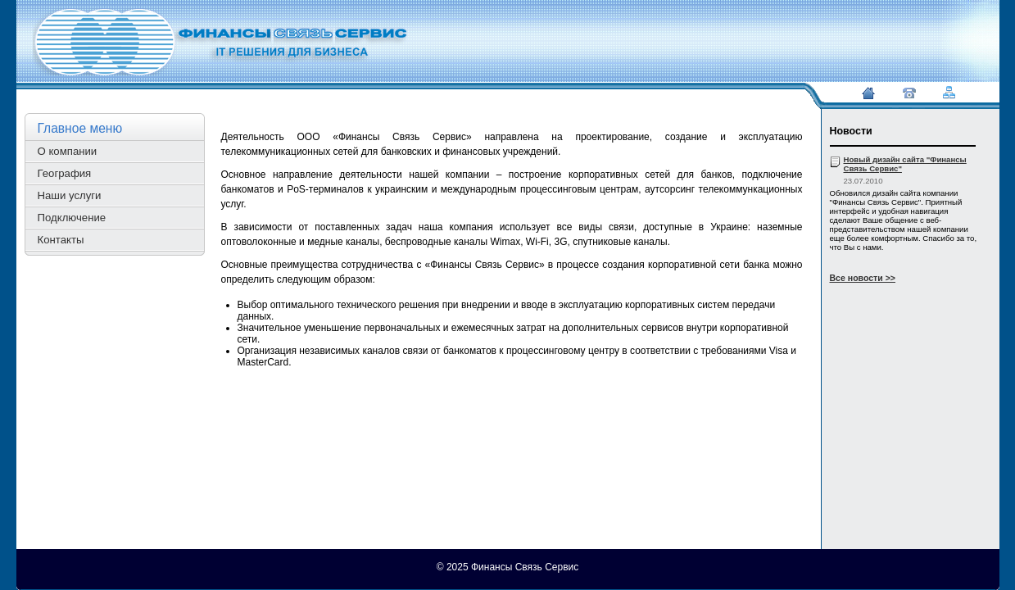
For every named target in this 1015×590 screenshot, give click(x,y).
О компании (67, 151)
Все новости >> (863, 278)
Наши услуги (70, 195)
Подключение (72, 217)
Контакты (61, 240)
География (65, 173)
